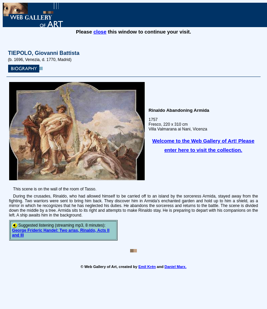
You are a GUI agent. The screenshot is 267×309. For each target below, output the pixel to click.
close (100, 32)
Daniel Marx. (175, 267)
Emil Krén (147, 267)
